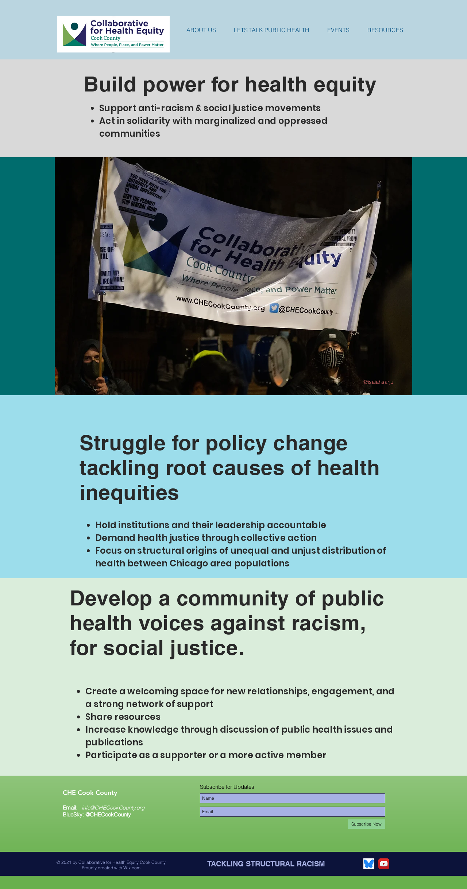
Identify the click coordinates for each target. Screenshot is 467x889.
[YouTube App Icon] (383, 863)
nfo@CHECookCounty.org (113, 807)
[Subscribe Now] (366, 824)
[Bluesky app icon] (368, 863)
